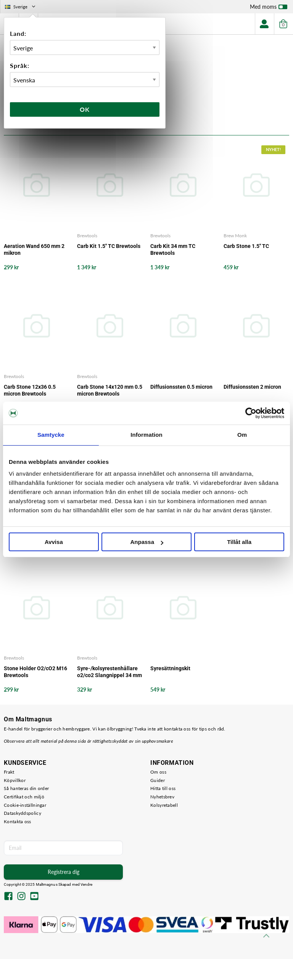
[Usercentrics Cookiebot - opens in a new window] (250, 413)
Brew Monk (235, 235)
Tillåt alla (239, 542)
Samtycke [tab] (50, 434)
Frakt (9, 772)
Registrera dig (63, 872)
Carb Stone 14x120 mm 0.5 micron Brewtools (109, 390)
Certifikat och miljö (24, 797)
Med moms (268, 8)
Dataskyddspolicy (22, 813)
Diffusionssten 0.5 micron (181, 387)
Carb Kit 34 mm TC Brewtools (172, 249)
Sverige (21, 6)
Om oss (158, 772)
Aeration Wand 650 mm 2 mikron (34, 249)
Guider (157, 780)
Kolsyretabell (164, 805)
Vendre (86, 884)
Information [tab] (146, 434)
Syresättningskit (170, 668)
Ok (85, 109)
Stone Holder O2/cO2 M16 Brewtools (35, 671)
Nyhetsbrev (162, 797)
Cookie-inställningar (25, 805)
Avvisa (54, 542)
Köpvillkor (15, 780)
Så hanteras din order (26, 788)
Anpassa (146, 542)
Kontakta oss (17, 821)
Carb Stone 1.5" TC (246, 246)
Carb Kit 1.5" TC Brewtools (108, 246)
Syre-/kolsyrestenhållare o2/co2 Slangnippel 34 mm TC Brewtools (109, 672)
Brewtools (87, 235)
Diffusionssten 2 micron (252, 387)
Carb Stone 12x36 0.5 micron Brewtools (30, 390)
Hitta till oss (162, 788)
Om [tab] (242, 434)
